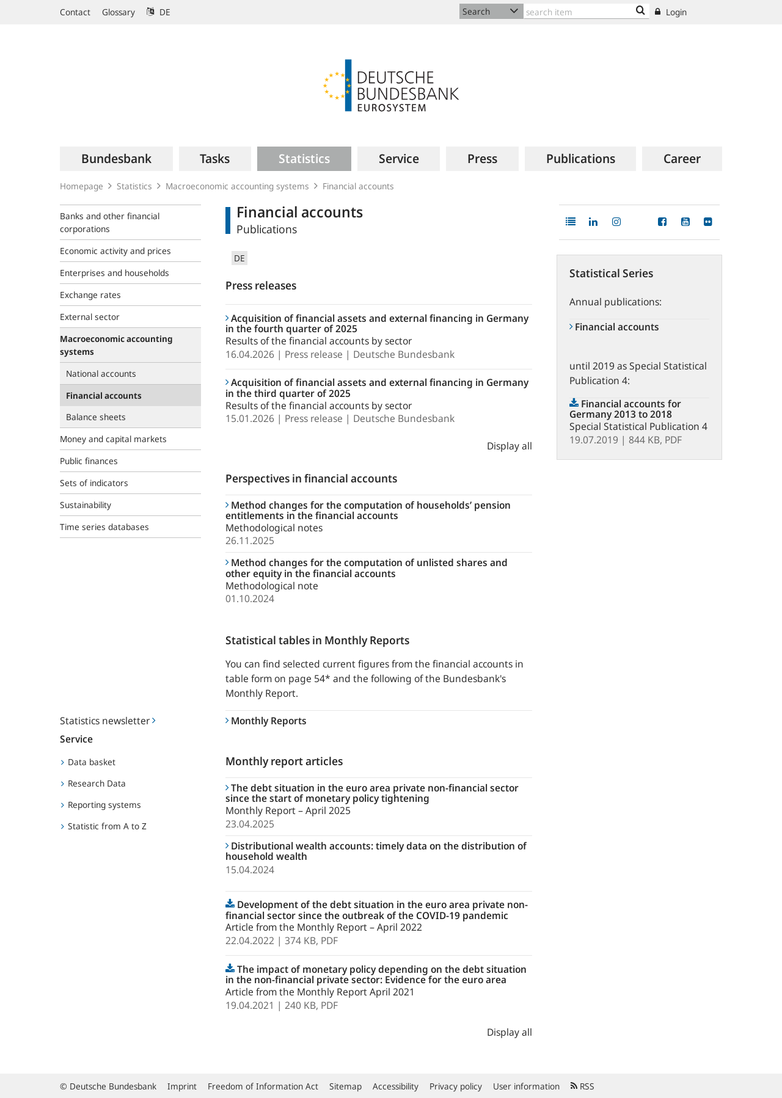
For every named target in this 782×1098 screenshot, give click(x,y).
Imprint (182, 1086)
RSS (582, 1086)
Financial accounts (358, 186)
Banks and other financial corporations (109, 222)
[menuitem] (116, 159)
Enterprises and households (114, 272)
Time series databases (104, 527)
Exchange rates (90, 294)
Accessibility (395, 1086)
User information (526, 1086)
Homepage (81, 186)
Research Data (93, 783)
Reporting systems (101, 804)
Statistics (134, 186)
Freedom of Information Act (263, 1086)
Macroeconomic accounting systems (237, 186)
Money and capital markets (113, 439)
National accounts (101, 373)
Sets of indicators (94, 483)
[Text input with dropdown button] (586, 11)
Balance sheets (96, 417)
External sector (90, 316)
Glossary (118, 12)
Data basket (88, 762)
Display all (509, 446)
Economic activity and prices (115, 250)
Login (671, 12)
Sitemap (345, 1086)
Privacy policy (455, 1086)
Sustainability (85, 505)
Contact (75, 12)
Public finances (89, 461)
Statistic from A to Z (104, 826)
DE (158, 12)
